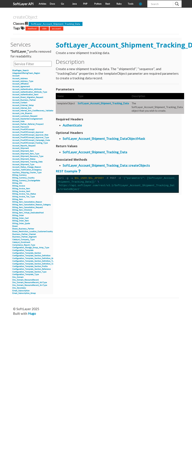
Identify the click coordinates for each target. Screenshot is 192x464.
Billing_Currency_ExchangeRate (26, 181)
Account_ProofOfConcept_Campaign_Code (31, 140)
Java (74, 3)
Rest (107, 3)
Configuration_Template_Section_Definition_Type (34, 261)
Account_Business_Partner (24, 100)
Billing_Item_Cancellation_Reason (27, 202)
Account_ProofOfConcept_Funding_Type (30, 143)
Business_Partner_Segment (24, 237)
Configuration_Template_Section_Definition (31, 256)
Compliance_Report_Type (23, 245)
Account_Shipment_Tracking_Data (27, 162)
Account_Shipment (20, 148)
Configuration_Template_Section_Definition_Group (34, 258)
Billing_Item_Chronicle (22, 210)
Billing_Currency (19, 175)
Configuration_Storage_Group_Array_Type (30, 248)
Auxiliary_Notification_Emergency (27, 170)
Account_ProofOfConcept (23, 129)
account (56, 28)
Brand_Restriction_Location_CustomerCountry (32, 231)
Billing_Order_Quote (21, 223)
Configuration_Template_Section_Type (29, 272)
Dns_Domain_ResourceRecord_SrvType (29, 285)
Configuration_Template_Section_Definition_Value (34, 264)
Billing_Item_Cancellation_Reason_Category (31, 205)
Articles (42, 3)
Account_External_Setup (23, 105)
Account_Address (20, 78)
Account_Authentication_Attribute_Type (29, 92)
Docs (52, 3)
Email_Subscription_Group (24, 293)
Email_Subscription (20, 291)
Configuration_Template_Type (25, 274)
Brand (15, 226)
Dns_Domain (17, 277)
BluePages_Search (20, 70)
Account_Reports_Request (23, 146)
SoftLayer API (23, 4)
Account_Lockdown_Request (24, 116)
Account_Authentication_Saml (25, 95)
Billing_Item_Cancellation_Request (27, 207)
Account (15, 76)
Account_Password (20, 127)
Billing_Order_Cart (20, 218)
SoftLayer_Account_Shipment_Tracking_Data (55, 23)
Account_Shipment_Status (23, 159)
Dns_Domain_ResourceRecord (25, 280)
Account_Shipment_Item (23, 151)
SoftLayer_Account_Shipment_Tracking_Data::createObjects (106, 165)
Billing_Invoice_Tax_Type (23, 197)
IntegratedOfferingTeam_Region (26, 73)
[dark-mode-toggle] (141, 4)
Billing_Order (18, 215)
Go (62, 3)
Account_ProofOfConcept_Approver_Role (30, 135)
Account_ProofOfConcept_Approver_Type (30, 137)
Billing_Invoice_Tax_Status (24, 194)
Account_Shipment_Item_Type (25, 154)
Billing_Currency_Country (23, 178)
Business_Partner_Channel (24, 234)
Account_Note (18, 121)
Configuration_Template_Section (26, 253)
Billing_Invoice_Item (21, 189)
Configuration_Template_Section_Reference (31, 269)
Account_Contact (19, 103)
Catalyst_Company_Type (23, 239)
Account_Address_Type (22, 81)
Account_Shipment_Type (23, 164)
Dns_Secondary (19, 288)
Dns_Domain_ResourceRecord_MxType (29, 282)
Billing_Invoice (18, 186)
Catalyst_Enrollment (21, 242)
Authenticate (72, 125)
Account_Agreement (21, 86)
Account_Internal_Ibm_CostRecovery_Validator (32, 111)
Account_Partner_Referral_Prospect (27, 124)
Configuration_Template (22, 250)
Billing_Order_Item (20, 221)
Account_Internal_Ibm (21, 108)
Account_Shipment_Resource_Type (27, 156)
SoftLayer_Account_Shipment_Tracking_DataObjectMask (104, 139)
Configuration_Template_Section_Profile (30, 266)
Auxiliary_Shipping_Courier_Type (26, 172)
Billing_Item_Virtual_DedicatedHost (28, 213)
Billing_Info (17, 183)
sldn (44, 28)
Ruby (119, 3)
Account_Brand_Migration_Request (27, 97)
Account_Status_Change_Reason (26, 167)
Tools (130, 3)
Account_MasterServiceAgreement (27, 119)
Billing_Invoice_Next (21, 191)
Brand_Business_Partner (23, 229)
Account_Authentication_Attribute (27, 89)
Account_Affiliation (20, 84)
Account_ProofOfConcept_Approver (27, 132)
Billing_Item (17, 199)
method (32, 28)
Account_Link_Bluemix (22, 113)
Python (97, 3)
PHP (85, 3)
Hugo (32, 313)
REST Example (66, 171)
